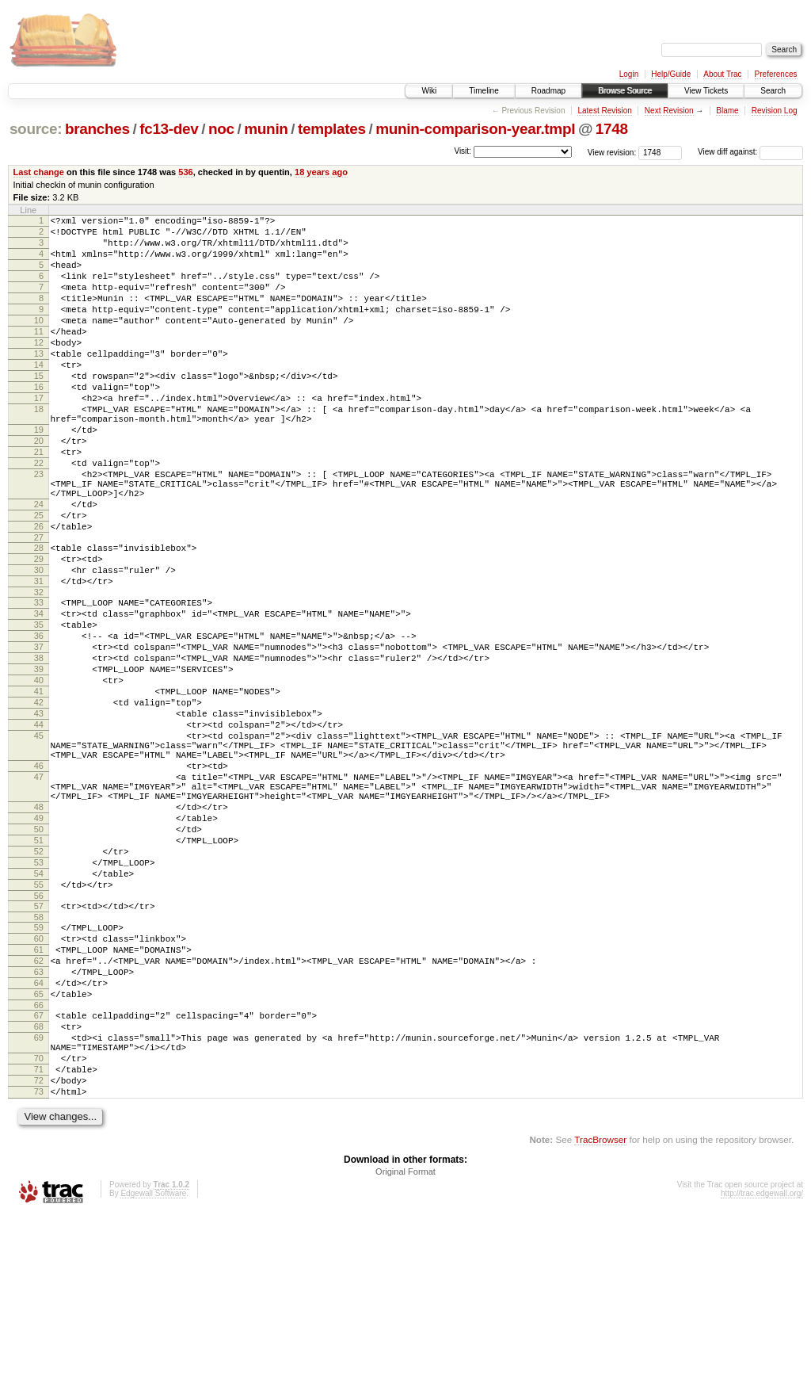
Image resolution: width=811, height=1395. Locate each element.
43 (39, 815)
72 (39, 1256)
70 (39, 1229)
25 (39, 579)
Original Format (405, 1352)
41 (39, 788)
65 (39, 1153)
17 (39, 436)
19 (39, 475)
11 (39, 355)
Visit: (462, 151)
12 (39, 368)
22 (39, 515)
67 (39, 1177)
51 (39, 971)
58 (39, 1062)
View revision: (612, 151)
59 (39, 1072)
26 (39, 593)
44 (39, 829)
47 (39, 893)
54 (39, 1011)
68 (39, 1190)
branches (97, 128)
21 (39, 501)
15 (39, 409)
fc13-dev (168, 128)
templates (332, 128)
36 (39, 721)
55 (39, 1025)
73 (39, 1270)
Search (773, 90)
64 (39, 1140)
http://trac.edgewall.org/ (762, 1374)
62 (39, 1113)
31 (39, 657)
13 (39, 382)
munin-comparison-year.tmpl (475, 128)
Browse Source (625, 90)
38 (39, 748)
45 (39, 842)
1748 (612, 128)
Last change (38, 172)
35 (39, 708)
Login (628, 74)
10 (39, 341)
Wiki (428, 90)
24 (39, 566)
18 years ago (321, 172)
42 (39, 802)
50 (39, 957)
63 (39, 1126)
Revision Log (775, 110)
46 (39, 880)
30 (39, 643)
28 (39, 616)
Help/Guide (671, 74)
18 (39, 449)
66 (39, 1166)
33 (39, 681)
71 (39, 1243)
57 (39, 1048)
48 (39, 930)
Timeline (483, 90)
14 (39, 395)
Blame (727, 110)
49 (39, 944)
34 (39, 694)
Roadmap (548, 90)
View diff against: (750, 151)
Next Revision (669, 110)
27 (39, 606)
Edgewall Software (153, 1374)
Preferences (776, 74)
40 (39, 775)
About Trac (722, 74)
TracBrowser (600, 1320)
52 (39, 984)
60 (39, 1086)
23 (39, 528)
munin (265, 128)
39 (39, 761)
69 (39, 1204)
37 (39, 735)
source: (36, 128)
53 (39, 998)
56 (39, 1038)
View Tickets (706, 90)
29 (39, 630)
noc (221, 128)
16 (39, 422)
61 (39, 1099)
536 (185, 172)
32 (39, 670)
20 (39, 488)
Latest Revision (604, 110)
